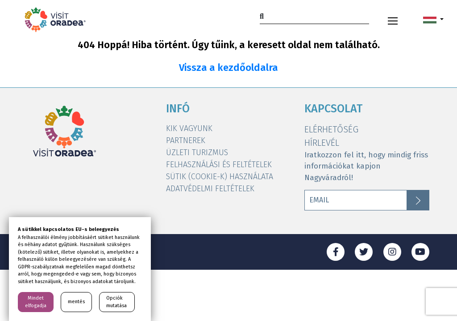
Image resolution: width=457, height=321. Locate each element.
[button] (433, 19)
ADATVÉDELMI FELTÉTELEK (210, 188)
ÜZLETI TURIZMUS (197, 152)
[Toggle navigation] (392, 19)
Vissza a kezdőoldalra (228, 68)
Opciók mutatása (116, 302)
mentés (76, 302)
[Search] (314, 16)
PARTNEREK (185, 140)
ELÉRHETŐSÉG (331, 129)
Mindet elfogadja (35, 302)
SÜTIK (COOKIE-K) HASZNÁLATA (219, 176)
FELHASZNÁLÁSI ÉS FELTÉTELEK (219, 164)
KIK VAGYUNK (189, 128)
